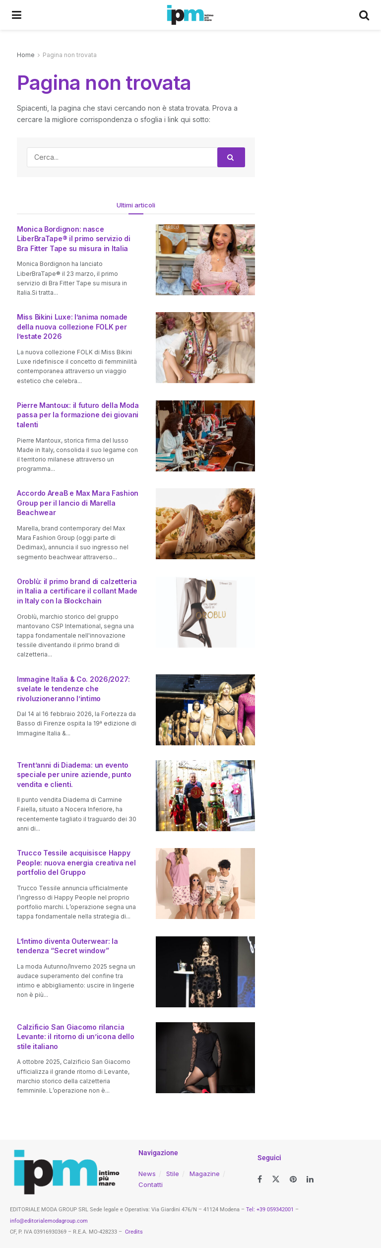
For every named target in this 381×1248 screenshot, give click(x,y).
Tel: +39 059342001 (270, 1209)
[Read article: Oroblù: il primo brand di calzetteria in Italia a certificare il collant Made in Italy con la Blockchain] (205, 612)
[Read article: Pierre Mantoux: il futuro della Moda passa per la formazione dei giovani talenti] (205, 435)
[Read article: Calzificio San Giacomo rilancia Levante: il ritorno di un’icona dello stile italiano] (205, 1057)
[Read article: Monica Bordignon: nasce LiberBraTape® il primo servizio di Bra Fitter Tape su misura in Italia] (205, 259)
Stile (172, 1174)
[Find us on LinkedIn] (310, 1179)
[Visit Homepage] (190, 15)
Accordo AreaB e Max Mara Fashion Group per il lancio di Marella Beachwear (77, 503)
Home (26, 55)
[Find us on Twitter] (276, 1179)
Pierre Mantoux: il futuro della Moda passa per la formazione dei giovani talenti (78, 415)
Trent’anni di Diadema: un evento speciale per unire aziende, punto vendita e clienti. (74, 774)
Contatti (150, 1184)
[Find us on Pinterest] (293, 1179)
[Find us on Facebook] (259, 1179)
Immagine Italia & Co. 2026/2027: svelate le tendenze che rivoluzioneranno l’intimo (73, 689)
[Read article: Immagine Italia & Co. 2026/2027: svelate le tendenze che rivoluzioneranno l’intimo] (205, 709)
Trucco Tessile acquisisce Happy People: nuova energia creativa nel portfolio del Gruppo (76, 862)
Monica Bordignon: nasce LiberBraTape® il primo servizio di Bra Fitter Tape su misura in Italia (73, 239)
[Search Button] (364, 15)
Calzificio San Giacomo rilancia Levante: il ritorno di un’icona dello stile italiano (75, 1037)
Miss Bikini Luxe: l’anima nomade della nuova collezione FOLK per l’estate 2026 (72, 326)
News (147, 1174)
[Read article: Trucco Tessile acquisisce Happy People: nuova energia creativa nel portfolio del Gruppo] (205, 883)
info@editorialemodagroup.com (49, 1221)
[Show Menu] (16, 15)
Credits (134, 1232)
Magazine (205, 1174)
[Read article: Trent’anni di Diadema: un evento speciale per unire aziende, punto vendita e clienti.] (205, 795)
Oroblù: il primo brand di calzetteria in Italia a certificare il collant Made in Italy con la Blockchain (77, 591)
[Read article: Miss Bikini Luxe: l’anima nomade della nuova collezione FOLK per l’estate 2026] (205, 347)
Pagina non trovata (70, 55)
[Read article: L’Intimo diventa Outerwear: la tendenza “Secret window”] (205, 971)
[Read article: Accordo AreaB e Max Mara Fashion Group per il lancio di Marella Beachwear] (205, 523)
